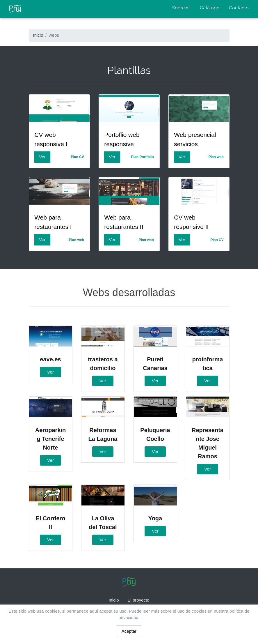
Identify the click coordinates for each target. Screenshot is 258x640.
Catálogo (210, 7)
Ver (42, 156)
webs (54, 35)
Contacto (239, 7)
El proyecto (138, 599)
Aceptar (129, 631)
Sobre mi (181, 7)
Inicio (38, 35)
